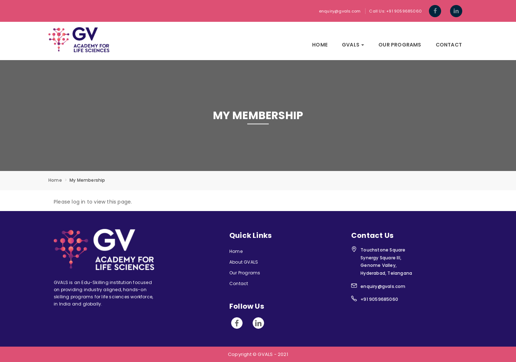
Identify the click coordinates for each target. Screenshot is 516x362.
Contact (449, 44)
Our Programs (399, 44)
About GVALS (243, 262)
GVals (353, 44)
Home (320, 44)
